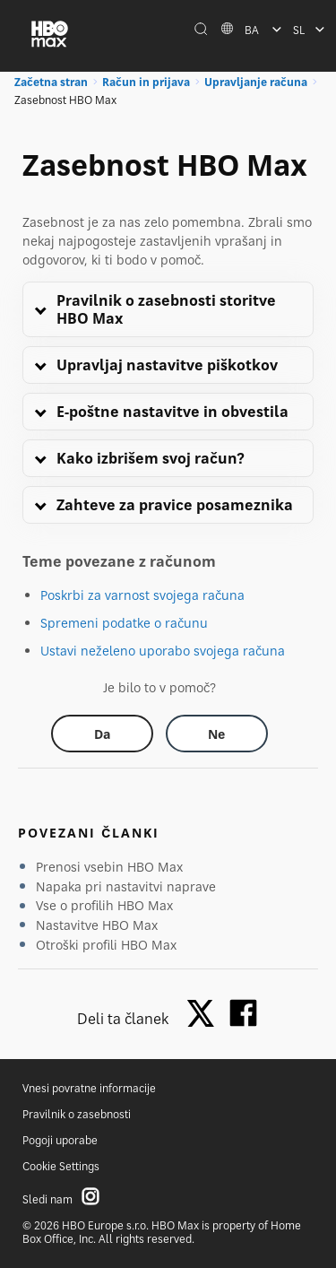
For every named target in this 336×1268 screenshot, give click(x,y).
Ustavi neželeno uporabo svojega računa (162, 650)
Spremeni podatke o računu (124, 622)
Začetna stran (51, 82)
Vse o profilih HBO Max (104, 905)
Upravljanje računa (255, 82)
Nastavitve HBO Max (97, 925)
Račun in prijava (146, 82)
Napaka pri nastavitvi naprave (126, 886)
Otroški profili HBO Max (106, 944)
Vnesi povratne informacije (89, 1088)
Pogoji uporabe (60, 1140)
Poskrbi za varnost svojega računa (142, 595)
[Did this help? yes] (102, 733)
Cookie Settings (60, 1166)
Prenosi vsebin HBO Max (109, 866)
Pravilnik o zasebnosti (76, 1114)
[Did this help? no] (217, 733)
